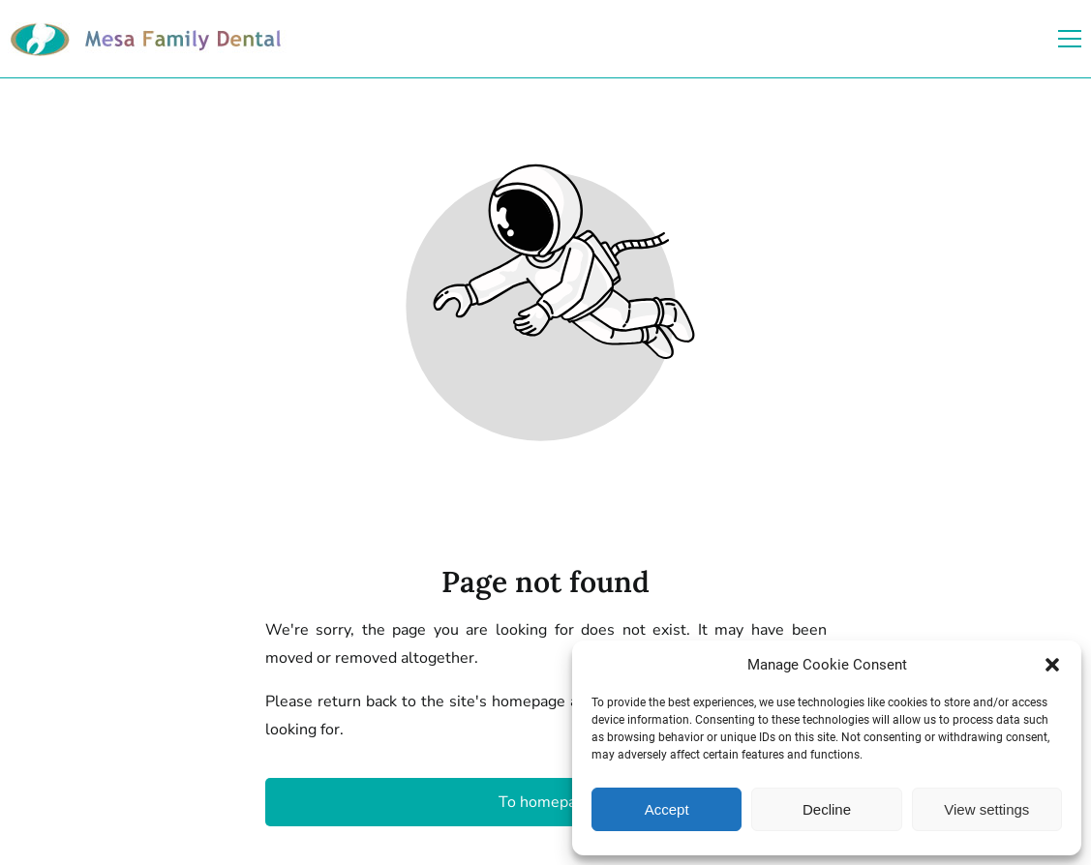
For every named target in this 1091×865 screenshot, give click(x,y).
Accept (667, 809)
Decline (827, 809)
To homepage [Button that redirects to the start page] (546, 802)
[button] (1052, 664)
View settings (986, 809)
